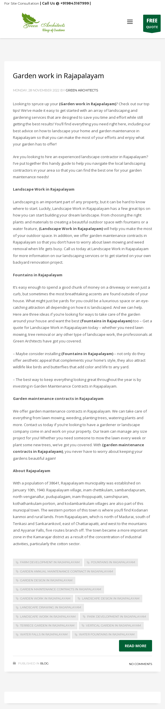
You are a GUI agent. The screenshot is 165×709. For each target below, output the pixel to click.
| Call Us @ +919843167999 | (65, 3)
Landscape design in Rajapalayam (110, 598)
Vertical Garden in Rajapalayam (113, 625)
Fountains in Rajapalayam (113, 562)
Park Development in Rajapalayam (116, 616)
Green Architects (82, 90)
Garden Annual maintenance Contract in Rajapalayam (66, 571)
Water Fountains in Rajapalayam (107, 634)
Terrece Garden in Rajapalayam (47, 625)
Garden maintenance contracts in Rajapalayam (60, 589)
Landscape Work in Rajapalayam (48, 616)
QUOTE (152, 24)
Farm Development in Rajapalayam (50, 562)
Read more (135, 645)
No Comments (140, 664)
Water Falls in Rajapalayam (44, 634)
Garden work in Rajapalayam (58, 75)
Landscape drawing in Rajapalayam (50, 607)
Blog (44, 663)
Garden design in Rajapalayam (46, 580)
